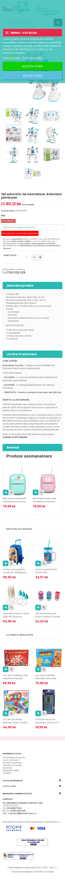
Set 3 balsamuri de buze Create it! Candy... (48, 615)
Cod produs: (8, 210)
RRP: (3, 215)
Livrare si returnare (22, 354)
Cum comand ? (11, 760)
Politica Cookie (11, 57)
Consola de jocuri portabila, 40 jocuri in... (47, 721)
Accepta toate (32, 66)
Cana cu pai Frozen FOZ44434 (46, 571)
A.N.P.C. (53, 867)
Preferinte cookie (32, 57)
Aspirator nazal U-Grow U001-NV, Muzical (16, 615)
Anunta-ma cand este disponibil (19, 233)
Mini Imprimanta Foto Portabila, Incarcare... (15, 500)
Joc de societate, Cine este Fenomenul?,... (15, 677)
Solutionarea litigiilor (22, 871)
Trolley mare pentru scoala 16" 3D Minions (15, 571)
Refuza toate (32, 76)
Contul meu (9, 786)
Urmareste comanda (14, 757)
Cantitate (9, 255)
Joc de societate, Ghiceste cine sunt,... (46, 677)
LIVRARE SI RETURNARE (15, 437)
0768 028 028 (14, 272)
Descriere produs (20, 285)
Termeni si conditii (12, 765)
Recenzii (13, 447)
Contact (7, 773)
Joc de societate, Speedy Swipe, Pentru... (16, 721)
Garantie (7, 767)
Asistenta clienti (11, 770)
